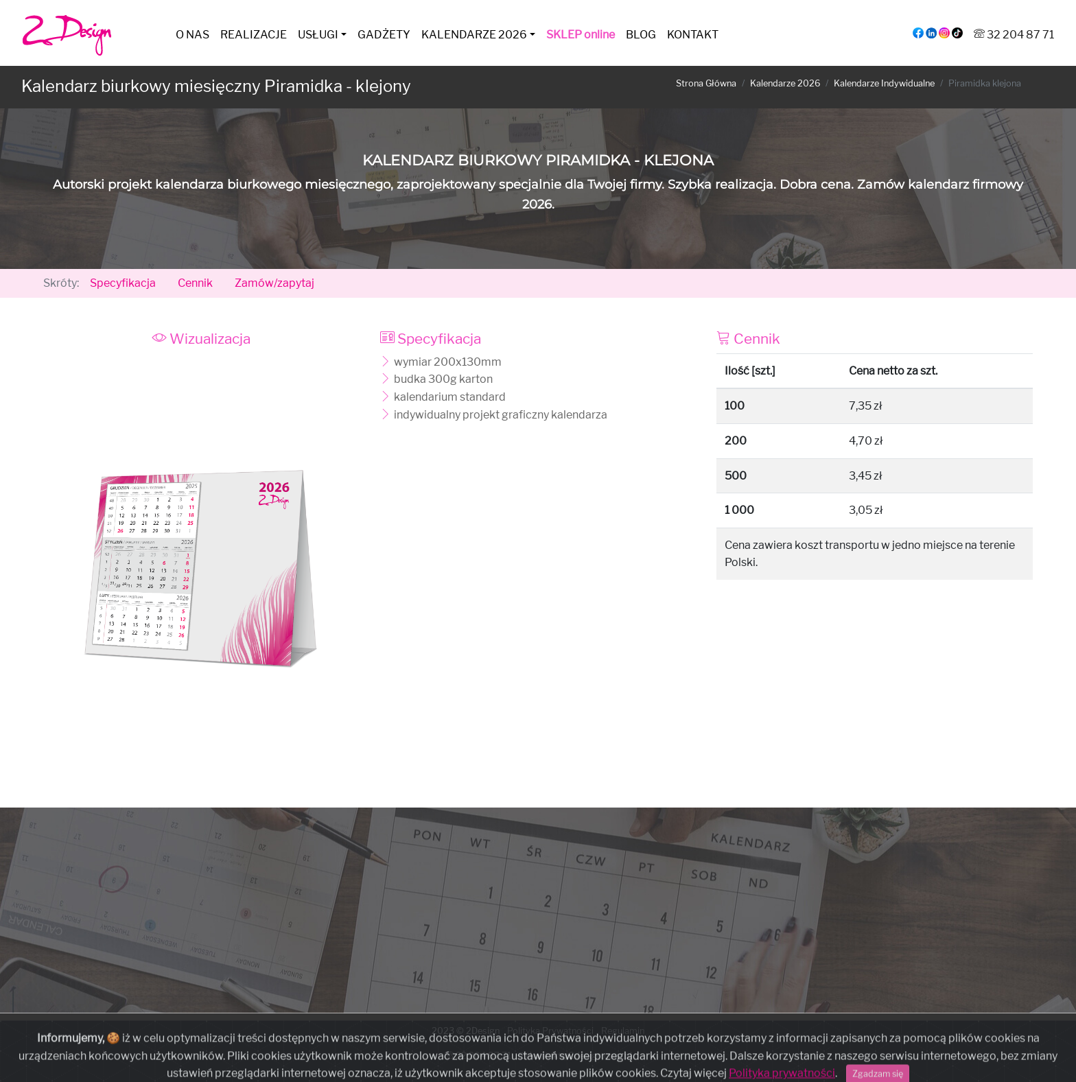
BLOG (641, 34)
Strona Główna (706, 83)
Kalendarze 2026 (785, 83)
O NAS (192, 34)
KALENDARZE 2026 (474, 34)
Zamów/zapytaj (274, 283)
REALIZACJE (253, 34)
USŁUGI (318, 34)
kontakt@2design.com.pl (575, 1055)
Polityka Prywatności (550, 1031)
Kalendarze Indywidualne (884, 83)
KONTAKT (692, 34)
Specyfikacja (123, 283)
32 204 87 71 (1014, 34)
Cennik (195, 283)
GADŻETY (384, 34)
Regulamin (622, 1031)
